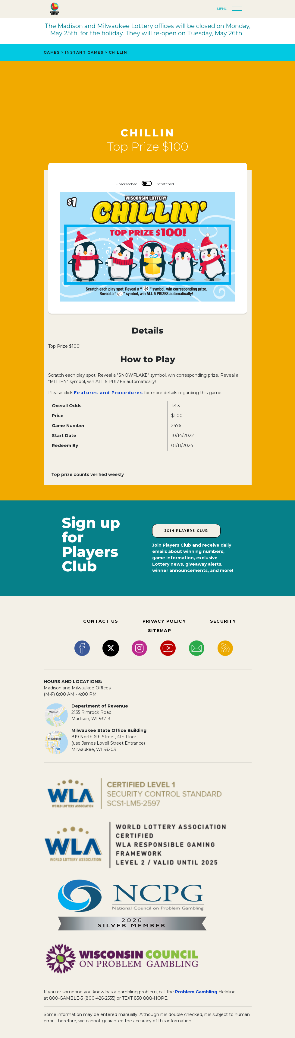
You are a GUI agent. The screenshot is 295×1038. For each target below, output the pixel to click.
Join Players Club (186, 531)
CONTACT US (100, 621)
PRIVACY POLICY (164, 621)
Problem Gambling (196, 992)
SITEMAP (159, 630)
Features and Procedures (108, 392)
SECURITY (223, 621)
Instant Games (84, 52)
